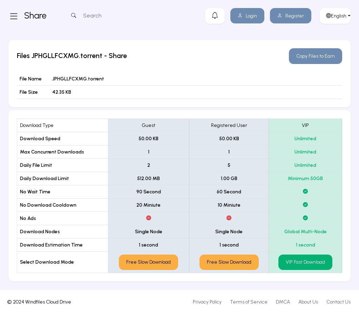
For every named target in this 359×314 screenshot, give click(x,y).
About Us (308, 302)
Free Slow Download (148, 262)
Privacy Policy (207, 302)
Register (290, 16)
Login (247, 16)
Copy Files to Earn (315, 56)
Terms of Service (248, 302)
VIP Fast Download (305, 262)
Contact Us (338, 302)
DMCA (283, 302)
